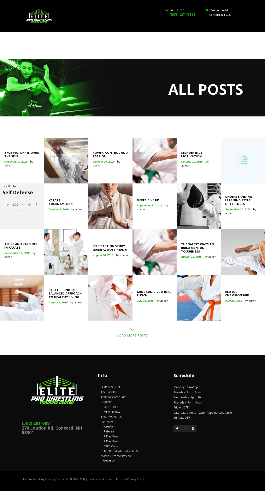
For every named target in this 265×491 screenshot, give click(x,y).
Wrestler (109, 426)
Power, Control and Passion (110, 154)
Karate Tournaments (61, 202)
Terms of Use (112, 479)
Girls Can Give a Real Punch (154, 293)
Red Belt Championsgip (237, 293)
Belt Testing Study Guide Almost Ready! (110, 247)
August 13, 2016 (191, 257)
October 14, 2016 (192, 161)
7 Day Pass (111, 441)
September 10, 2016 (16, 253)
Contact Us (108, 461)
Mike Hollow (112, 412)
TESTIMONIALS (111, 417)
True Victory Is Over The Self (21, 154)
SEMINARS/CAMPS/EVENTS (119, 451)
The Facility (108, 392)
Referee (109, 431)
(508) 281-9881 (182, 14)
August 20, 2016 (103, 255)
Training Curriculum (113, 397)
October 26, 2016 (103, 161)
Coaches (106, 402)
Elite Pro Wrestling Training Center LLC (46, 479)
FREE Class (111, 446)
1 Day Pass (111, 436)
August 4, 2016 (58, 302)
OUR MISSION (110, 387)
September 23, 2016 (149, 205)
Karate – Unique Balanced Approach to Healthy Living (65, 293)
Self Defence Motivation (191, 154)
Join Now (107, 422)
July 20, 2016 (233, 300)
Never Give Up (148, 200)
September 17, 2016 (237, 209)
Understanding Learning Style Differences (238, 200)
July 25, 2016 (145, 300)
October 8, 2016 (59, 209)
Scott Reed (111, 407)
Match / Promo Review (116, 456)
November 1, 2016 (15, 161)
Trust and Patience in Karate (20, 245)
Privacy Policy (135, 479)
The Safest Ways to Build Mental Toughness (197, 247)
